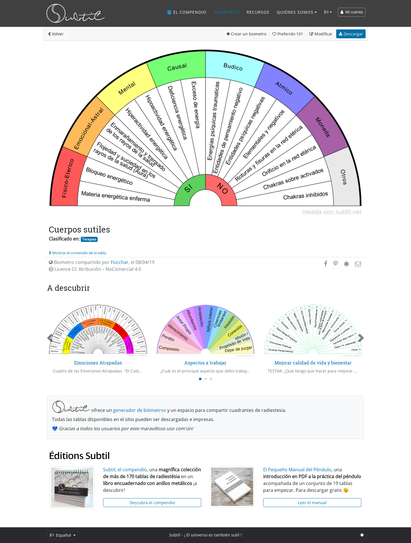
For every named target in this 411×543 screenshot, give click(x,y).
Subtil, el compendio (125, 469)
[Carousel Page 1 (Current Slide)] (200, 379)
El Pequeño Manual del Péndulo (297, 469)
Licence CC (95, 269)
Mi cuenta (352, 12)
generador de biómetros (139, 410)
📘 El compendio (186, 12)
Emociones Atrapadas (98, 363)
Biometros (226, 12)
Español (61, 535)
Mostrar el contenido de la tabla (77, 252)
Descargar (351, 34)
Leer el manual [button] (312, 502)
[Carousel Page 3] (211, 379)
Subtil (174, 535)
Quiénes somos (295, 12)
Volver (56, 34)
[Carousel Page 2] (205, 379)
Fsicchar (119, 262)
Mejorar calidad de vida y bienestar (313, 363)
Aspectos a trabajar (205, 363)
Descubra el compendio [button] (152, 502)
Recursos (258, 12)
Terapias (89, 239)
